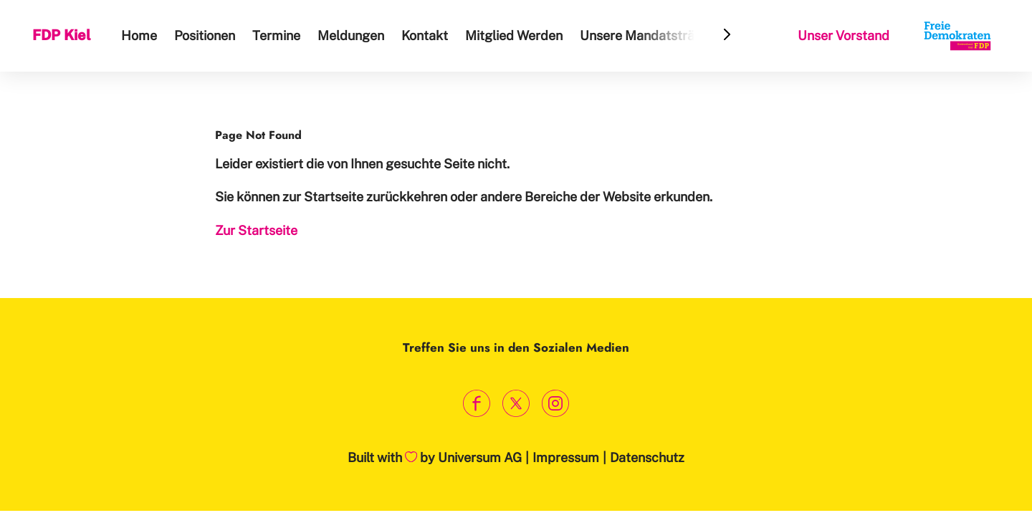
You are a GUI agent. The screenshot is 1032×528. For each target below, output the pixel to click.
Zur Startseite (256, 230)
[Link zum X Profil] (516, 403)
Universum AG (480, 457)
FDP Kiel (61, 35)
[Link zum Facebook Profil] (477, 403)
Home (139, 35)
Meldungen (350, 35)
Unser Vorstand (843, 35)
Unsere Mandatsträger (647, 35)
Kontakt (424, 35)
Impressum (565, 457)
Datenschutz (647, 457)
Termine (276, 35)
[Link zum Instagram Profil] (556, 403)
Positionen (204, 35)
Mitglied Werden (514, 35)
